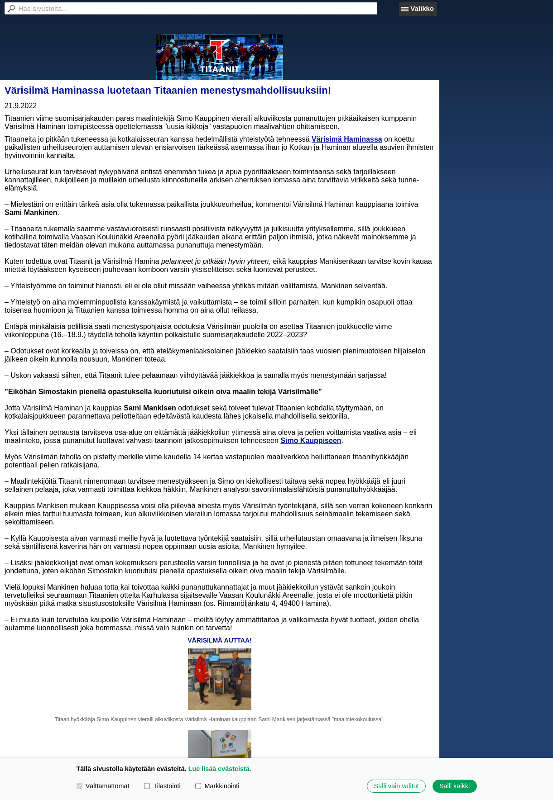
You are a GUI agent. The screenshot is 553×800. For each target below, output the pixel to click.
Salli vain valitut (396, 786)
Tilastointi (162, 786)
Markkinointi (217, 786)
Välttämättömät (103, 786)
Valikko (422, 8)
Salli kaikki (454, 786)
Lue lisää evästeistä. (219, 768)
